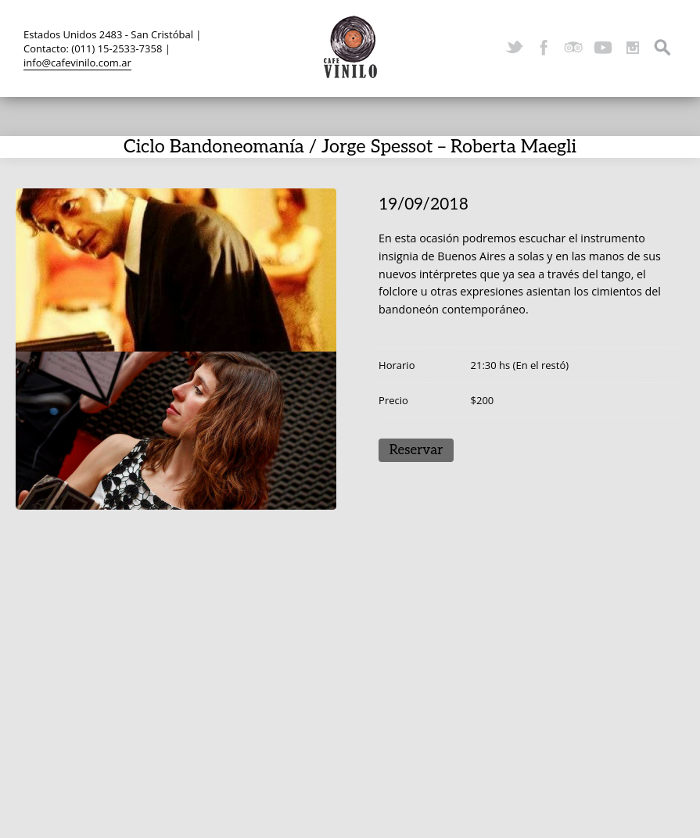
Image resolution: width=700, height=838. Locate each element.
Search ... (662, 48)
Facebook (543, 48)
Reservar (416, 450)
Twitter (514, 48)
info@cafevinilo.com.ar (77, 63)
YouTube (603, 48)
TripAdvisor (573, 48)
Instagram (633, 48)
